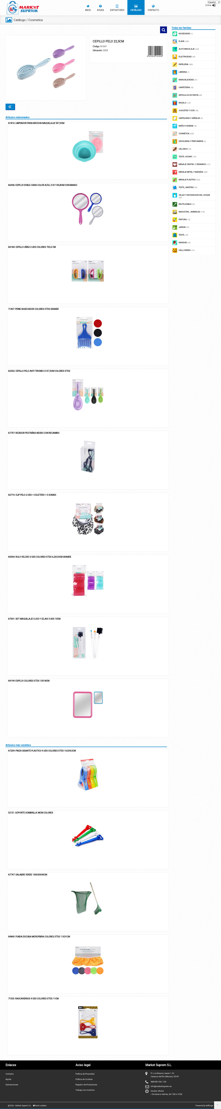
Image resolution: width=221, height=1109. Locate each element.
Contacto (10, 1074)
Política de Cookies (84, 1079)
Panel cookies (40, 1105)
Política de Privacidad (85, 1074)
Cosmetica (36, 20)
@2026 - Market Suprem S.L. (19, 1105)
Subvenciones (12, 1084)
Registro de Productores (86, 1084)
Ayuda (8, 1079)
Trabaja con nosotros (85, 1090)
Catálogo (20, 20)
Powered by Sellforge (204, 1105)
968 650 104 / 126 (158, 1081)
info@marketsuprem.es (161, 1086)
